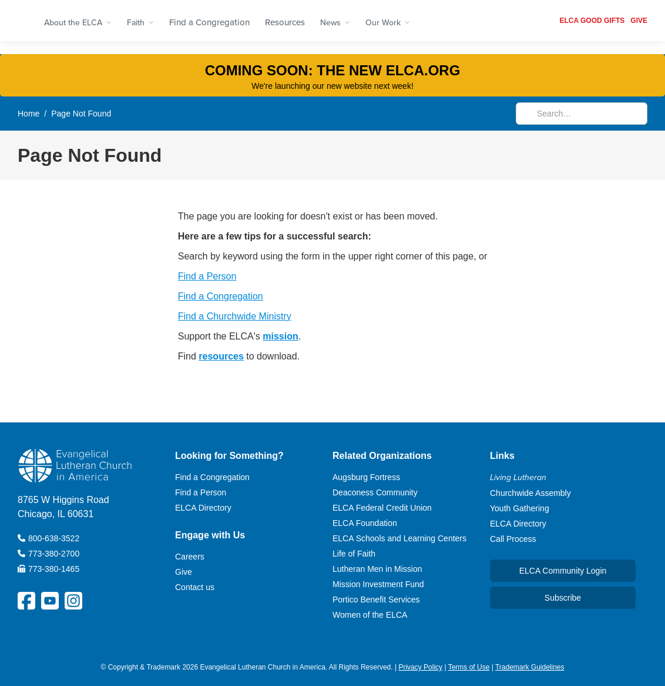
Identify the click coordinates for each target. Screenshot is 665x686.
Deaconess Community (375, 492)
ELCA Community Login (563, 570)
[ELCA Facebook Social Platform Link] (26, 601)
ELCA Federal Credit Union (382, 507)
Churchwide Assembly (530, 493)
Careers (189, 556)
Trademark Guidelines (530, 667)
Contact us (194, 587)
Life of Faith (353, 553)
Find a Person (207, 276)
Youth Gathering (519, 508)
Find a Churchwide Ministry (234, 316)
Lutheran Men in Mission (377, 569)
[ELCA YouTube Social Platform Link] (50, 601)
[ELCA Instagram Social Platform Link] (73, 601)
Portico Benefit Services (376, 599)
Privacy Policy (420, 667)
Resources (285, 22)
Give (183, 572)
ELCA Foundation (364, 523)
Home (28, 113)
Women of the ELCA (369, 615)
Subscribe (563, 597)
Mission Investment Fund (378, 584)
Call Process (513, 539)
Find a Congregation (209, 22)
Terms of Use (469, 667)
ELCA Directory (203, 507)
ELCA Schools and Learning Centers (399, 538)
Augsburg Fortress (366, 477)
